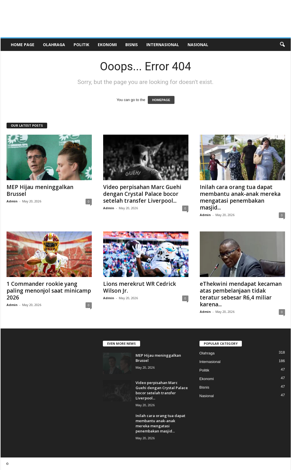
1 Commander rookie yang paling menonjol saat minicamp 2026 (49, 290)
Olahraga (54, 44)
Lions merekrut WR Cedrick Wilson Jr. (139, 287)
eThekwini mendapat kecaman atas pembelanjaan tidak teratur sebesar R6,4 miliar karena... (241, 294)
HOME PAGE (22, 44)
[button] (282, 44)
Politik (81, 44)
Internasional (162, 44)
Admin (12, 201)
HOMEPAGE (161, 100)
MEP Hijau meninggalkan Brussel (40, 190)
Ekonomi (107, 44)
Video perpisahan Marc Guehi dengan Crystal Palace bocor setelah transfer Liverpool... (142, 193)
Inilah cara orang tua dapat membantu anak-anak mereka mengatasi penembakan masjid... (240, 197)
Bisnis (131, 44)
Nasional (198, 44)
